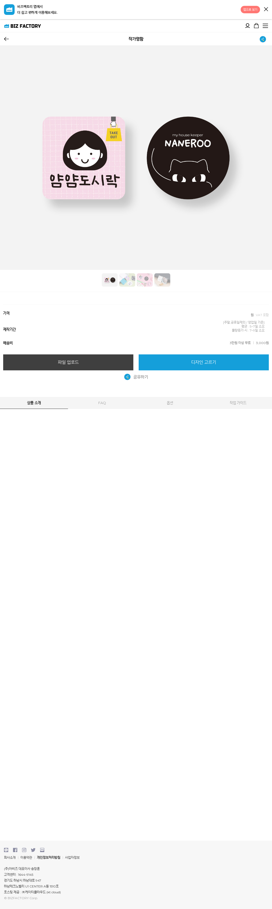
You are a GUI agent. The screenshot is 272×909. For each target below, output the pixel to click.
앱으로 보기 (250, 9)
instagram (24, 850)
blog (42, 850)
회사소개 (10, 858)
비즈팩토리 (22, 25)
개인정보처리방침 (48, 858)
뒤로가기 (6, 39)
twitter (33, 850)
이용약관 (26, 858)
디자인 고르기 (203, 362)
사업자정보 (72, 858)
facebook (15, 850)
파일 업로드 (68, 362)
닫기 (266, 9)
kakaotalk (6, 850)
